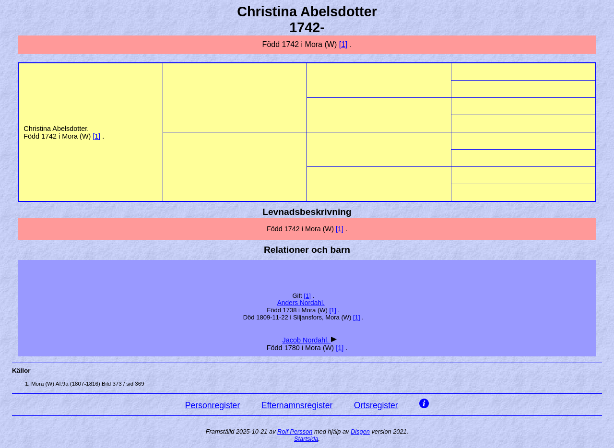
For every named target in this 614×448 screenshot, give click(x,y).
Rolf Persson (294, 431)
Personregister (212, 405)
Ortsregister (376, 405)
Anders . (301, 303)
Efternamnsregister (297, 405)
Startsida (306, 438)
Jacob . (306, 340)
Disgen (360, 431)
